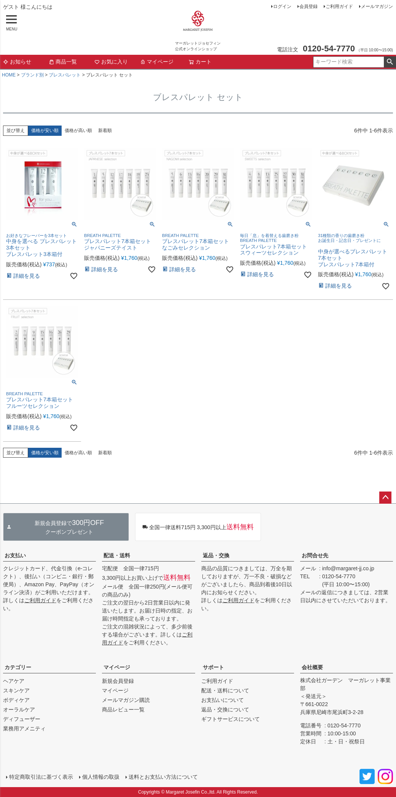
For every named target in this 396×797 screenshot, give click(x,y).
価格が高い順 (78, 130)
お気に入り (111, 62)
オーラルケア (19, 709)
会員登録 (308, 6)
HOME (9, 75)
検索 (390, 62)
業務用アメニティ (24, 728)
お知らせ (17, 62)
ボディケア (16, 700)
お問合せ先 (315, 555)
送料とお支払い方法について (163, 777)
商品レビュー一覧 (123, 709)
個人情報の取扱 (100, 777)
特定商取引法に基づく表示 (41, 777)
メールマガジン (377, 6)
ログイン (282, 6)
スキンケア (16, 690)
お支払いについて (222, 700)
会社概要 (312, 667)
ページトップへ (385, 498)
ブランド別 (32, 75)
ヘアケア (13, 681)
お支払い (15, 555)
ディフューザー (21, 719)
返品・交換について (225, 709)
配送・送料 (116, 555)
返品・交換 (216, 555)
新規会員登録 (118, 681)
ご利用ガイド (339, 6)
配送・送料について (225, 690)
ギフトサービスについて (230, 719)
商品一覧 (63, 62)
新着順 (105, 130)
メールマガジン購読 (126, 700)
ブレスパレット (65, 75)
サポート (213, 667)
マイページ (156, 62)
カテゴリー (18, 667)
